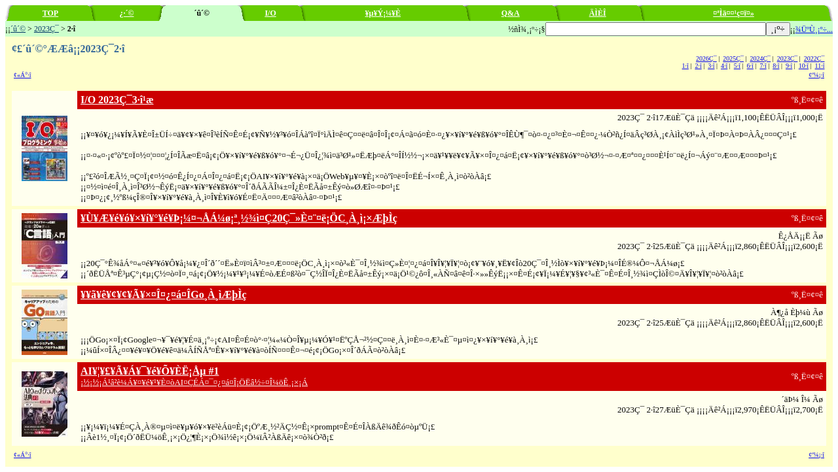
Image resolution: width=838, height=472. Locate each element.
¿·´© (127, 13)
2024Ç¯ (760, 58)
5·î (737, 65)
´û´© (18, 28)
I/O (270, 13)
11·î (820, 65)
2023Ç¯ (46, 28)
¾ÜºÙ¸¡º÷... (814, 29)
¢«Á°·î (22, 74)
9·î (789, 65)
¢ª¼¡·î (816, 74)
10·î (804, 65)
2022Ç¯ (814, 58)
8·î (776, 65)
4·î (724, 65)
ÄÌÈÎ (597, 13)
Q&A (510, 13)
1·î (685, 65)
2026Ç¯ (706, 58)
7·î (762, 65)
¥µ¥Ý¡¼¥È (383, 13)
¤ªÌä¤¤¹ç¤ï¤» (733, 13)
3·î (711, 65)
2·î (698, 65)
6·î (750, 65)
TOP (50, 13)
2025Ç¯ (733, 58)
